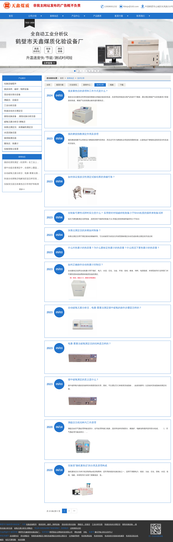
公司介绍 (32, 16)
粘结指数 (21, 540)
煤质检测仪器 (10, 138)
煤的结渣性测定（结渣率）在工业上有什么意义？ (23, 162)
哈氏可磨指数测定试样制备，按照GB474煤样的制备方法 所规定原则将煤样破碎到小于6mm (103, 219)
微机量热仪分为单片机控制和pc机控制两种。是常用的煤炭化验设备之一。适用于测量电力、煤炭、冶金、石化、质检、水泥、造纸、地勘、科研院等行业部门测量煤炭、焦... (118, 473)
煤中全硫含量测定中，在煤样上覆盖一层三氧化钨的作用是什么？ (23, 168)
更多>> (22, 189)
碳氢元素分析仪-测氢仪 (14, 122)
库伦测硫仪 (25, 536)
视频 (111, 85)
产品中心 (76, 16)
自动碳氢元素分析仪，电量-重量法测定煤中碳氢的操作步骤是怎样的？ (23, 173)
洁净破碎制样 (74, 536)
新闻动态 (54, 16)
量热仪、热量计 (11, 143)
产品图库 (97, 16)
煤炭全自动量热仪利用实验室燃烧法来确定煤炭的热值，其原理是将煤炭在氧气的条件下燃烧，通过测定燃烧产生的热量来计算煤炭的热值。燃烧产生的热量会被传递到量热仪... (118, 99)
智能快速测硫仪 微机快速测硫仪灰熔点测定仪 (49, 536)
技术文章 (80, 78)
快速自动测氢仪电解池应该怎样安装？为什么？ (23, 178)
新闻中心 (86, 85)
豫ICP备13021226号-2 (103, 532)
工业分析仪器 (10, 105)
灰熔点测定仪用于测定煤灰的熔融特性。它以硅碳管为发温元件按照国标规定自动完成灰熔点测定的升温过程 (110, 236)
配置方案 (119, 16)
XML (85, 532)
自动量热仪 (14, 536)
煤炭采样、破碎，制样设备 (16, 89)
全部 (48, 85)
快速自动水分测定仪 (13, 111)
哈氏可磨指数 (10, 540)
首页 (11, 16)
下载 (121, 85)
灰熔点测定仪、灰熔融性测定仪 (18, 127)
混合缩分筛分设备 (12, 94)
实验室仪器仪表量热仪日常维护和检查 (21, 184)
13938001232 (75, 528)
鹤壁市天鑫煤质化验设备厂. (29, 532)
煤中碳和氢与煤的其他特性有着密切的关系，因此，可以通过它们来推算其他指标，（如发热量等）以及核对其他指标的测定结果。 (117, 387)
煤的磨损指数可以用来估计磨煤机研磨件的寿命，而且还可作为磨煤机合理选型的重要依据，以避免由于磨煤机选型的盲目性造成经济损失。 (118, 141)
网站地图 (78, 532)
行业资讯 (73, 85)
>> (74, 511)
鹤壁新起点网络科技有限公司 (61, 532)
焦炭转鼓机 (98, 536)
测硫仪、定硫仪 (11, 100)
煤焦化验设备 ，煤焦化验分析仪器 (19, 116)
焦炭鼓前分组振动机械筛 (114, 536)
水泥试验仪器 (10, 132)
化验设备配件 (10, 83)
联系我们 (140, 16)
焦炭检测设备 (86, 536)
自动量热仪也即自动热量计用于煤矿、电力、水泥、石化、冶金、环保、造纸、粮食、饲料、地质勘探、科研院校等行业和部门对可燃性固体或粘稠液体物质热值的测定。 (118, 272)
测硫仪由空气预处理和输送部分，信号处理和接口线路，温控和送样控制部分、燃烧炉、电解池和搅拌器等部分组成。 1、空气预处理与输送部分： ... (118, 430)
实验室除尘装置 (11, 149)
